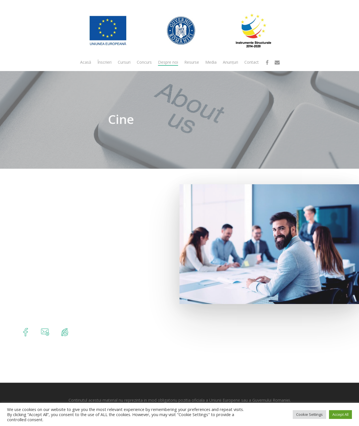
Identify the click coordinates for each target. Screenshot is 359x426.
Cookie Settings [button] (309, 414)
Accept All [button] (340, 414)
